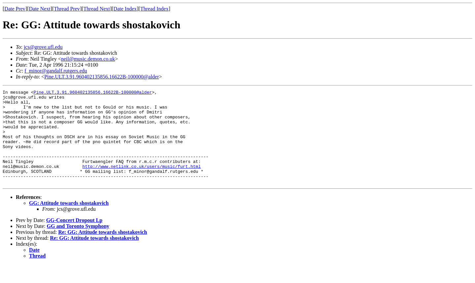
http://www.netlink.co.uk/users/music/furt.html (141, 182)
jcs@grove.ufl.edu (43, 47)
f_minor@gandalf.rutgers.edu (55, 71)
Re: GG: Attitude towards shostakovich (102, 251)
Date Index (125, 9)
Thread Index (154, 9)
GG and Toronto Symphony (78, 245)
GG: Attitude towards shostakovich (69, 222)
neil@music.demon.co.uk (88, 59)
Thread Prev (67, 9)
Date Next (39, 9)
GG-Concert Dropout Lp (74, 239)
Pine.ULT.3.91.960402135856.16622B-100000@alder (101, 76)
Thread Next (96, 9)
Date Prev (14, 9)
